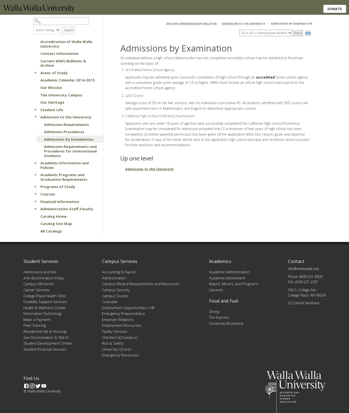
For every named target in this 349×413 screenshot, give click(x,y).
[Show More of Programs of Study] (35, 186)
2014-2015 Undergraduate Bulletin (191, 23)
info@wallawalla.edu (303, 268)
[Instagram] (32, 386)
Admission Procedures (64, 131)
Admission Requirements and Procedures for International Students (70, 151)
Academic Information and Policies (64, 165)
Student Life (51, 109)
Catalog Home (53, 216)
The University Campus (61, 95)
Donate (334, 9)
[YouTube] (44, 386)
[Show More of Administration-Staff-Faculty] (35, 208)
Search (68, 30)
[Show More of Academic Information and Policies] (35, 162)
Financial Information (59, 201)
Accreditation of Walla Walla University (66, 44)
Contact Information (59, 53)
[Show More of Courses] (35, 194)
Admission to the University (65, 117)
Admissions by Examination (69, 139)
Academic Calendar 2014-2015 (67, 80)
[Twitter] (38, 386)
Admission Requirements (66, 124)
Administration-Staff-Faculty (66, 208)
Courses (47, 194)
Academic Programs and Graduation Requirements (63, 177)
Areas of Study (54, 72)
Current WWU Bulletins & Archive (63, 63)
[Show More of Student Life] (35, 109)
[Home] (39, 11)
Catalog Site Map (56, 223)
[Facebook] (26, 386)
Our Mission (51, 87)
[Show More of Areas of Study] (35, 72)
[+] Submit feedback (304, 303)
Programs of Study (57, 186)
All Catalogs (51, 231)
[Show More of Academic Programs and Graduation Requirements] (35, 174)
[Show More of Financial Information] (35, 201)
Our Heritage (52, 102)
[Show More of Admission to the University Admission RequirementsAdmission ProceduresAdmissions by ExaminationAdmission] (35, 117)
